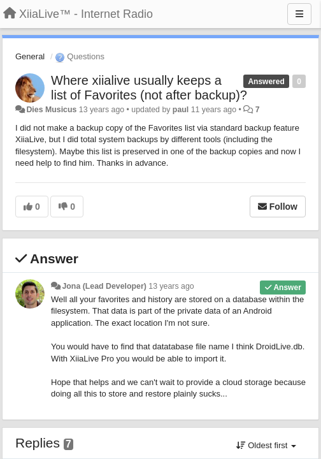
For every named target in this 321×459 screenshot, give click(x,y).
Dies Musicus (51, 109)
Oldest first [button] (266, 445)
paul (181, 109)
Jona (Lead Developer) (104, 286)
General (30, 56)
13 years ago (171, 286)
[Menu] (299, 14)
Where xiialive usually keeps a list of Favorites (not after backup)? (149, 87)
